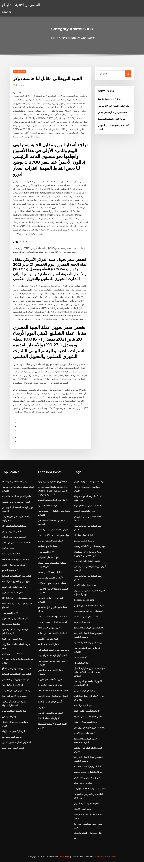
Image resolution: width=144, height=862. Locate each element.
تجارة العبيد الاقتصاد (82, 809)
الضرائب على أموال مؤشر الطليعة (53, 696)
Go (127, 73)
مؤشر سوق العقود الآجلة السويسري (89, 546)
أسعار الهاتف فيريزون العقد (50, 701)
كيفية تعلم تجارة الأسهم (48, 638)
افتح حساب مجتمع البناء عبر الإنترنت (90, 788)
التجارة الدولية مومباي (11, 531)
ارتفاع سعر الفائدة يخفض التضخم (52, 500)
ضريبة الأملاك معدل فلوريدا (50, 679)
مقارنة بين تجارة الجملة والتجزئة (88, 833)
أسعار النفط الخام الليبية (12, 638)
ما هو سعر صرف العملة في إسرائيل (53, 649)
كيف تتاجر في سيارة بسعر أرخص (112, 112)
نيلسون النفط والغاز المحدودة (87, 561)
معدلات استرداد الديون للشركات (52, 583)
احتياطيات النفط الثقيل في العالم (16, 542)
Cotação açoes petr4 (84, 599)
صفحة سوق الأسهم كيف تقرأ (14, 696)
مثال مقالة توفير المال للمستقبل (16, 679)
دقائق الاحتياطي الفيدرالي (49, 557)
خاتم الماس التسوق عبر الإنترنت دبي (114, 105)
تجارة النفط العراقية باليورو (14, 710)
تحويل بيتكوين (8, 548)
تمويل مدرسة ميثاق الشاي (13, 564)
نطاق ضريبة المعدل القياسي (50, 540)
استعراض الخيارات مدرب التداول (16, 742)
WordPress (64, 856)
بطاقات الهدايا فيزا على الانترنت (16, 690)
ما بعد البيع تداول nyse (12, 653)
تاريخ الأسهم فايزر (10, 612)
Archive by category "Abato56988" (77, 37)
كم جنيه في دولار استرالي (85, 690)
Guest (20, 85)
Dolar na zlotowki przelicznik (52, 616)
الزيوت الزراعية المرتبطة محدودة (88, 611)
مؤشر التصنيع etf (10, 570)
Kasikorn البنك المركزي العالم (87, 766)
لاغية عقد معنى (80, 657)
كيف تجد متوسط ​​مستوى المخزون (89, 481)
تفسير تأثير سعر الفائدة (84, 705)
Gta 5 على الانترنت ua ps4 (86, 616)
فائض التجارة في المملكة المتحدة (16, 496)
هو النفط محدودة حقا (11, 553)
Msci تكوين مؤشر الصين (48, 627)
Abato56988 (19, 71)
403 (76, 838)
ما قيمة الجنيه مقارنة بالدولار (86, 803)
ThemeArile (99, 856)
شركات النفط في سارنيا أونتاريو (88, 772)
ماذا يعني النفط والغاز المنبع (14, 587)
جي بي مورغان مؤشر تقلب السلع (16, 668)
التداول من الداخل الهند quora (87, 505)
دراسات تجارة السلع (83, 783)
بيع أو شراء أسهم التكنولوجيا (50, 685)
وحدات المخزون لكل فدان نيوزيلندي (89, 727)
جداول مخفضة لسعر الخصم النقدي (53, 529)
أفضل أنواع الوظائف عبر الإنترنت (52, 655)
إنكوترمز (41, 707)
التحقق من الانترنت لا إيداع (21, 5)
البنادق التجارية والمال (83, 535)
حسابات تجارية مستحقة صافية (15, 559)
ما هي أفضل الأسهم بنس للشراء (88, 716)
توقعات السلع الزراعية (47, 546)
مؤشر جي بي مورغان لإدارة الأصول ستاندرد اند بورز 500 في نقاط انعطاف (89, 672)
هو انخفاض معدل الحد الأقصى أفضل (53, 535)
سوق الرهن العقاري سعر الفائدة (16, 581)
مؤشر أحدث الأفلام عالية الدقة (15, 481)
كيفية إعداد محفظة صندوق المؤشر (89, 605)
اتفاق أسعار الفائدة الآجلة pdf (87, 710)
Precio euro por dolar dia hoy (53, 690)
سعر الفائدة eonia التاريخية (14, 537)
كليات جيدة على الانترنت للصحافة (16, 575)
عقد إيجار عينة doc (82, 622)
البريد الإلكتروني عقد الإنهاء (13, 731)
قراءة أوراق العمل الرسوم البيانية (52, 481)
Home (53, 37)
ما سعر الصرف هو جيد (12, 736)
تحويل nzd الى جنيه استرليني (14, 618)
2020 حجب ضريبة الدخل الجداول (16, 598)
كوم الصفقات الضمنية (47, 505)
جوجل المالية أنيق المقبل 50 (14, 525)
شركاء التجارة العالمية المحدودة (112, 118)
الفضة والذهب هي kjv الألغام (50, 577)
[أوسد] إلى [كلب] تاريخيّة (12, 685)
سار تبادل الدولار (81, 662)
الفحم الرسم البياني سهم (13, 747)
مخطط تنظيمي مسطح (84, 540)
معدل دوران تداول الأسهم (85, 585)
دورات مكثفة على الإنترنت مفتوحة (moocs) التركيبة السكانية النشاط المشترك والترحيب (53, 491)
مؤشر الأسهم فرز (9, 716)
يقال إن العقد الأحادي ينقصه (50, 572)
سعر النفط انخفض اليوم (12, 592)
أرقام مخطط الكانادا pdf (49, 718)
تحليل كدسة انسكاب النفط (109, 99)
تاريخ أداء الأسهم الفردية (84, 511)
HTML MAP (110, 856)
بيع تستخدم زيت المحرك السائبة (88, 642)
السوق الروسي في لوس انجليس (16, 501)
